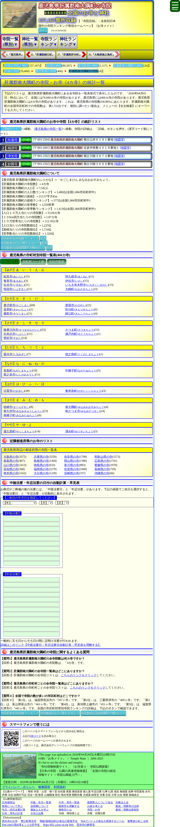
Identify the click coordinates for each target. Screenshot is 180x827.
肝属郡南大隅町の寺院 (83, 71)
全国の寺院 (11, 71)
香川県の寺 (71, 465)
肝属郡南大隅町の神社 (128, 65)
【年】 (19, 503)
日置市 (14, 390)
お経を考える (95, 806)
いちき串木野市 (86, 284)
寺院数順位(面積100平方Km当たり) (23, 247)
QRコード (35, 736)
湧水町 (79, 431)
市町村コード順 (33, 261)
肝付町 (79, 309)
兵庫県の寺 (41, 456)
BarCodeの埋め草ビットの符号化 (21, 824)
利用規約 (60, 787)
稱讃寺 (13, 148)
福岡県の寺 (41, 469)
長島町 (18, 370)
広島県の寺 (101, 460)
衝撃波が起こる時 (138, 821)
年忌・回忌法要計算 (13, 809)
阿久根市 (77, 276)
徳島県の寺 (41, 465)
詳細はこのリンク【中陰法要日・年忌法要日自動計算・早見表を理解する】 (50, 644)
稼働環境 (44, 787)
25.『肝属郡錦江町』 (43, 54)
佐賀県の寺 (71, 469)
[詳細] (26, 140)
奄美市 (14, 280)
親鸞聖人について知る (100, 802)
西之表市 (19, 374)
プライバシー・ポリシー (18, 787)
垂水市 (15, 354)
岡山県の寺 (71, 460)
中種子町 (81, 370)
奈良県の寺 (71, 456)
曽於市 (13, 337)
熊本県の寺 (11, 473)
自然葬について (39, 806)
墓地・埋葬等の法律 (127, 806)
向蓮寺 (13, 140)
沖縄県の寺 (101, 473)
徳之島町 (82, 354)
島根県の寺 (41, 460)
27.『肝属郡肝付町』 (69, 54)
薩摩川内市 (22, 329)
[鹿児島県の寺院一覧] (48, 128)
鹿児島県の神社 (88, 65)
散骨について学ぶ (12, 806)
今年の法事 (36, 813)
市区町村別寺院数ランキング (20, 238)
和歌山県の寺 (103, 456)
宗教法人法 (122, 802)
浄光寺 (13, 156)
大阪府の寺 (11, 456)
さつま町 (79, 329)
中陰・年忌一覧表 (40, 802)
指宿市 (15, 289)
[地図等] (119, 139)
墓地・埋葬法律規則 (127, 809)
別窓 (43, 238)
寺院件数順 (56, 261)
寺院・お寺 (93, 809)
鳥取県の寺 (11, 460)
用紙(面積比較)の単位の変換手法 (58, 821)
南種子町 (21, 415)
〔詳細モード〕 (11, 128)
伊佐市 (74, 280)
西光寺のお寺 (10, 821)
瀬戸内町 (81, 333)
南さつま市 (82, 411)
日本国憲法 (8, 802)
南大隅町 (85, 407)
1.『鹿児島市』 (15, 54)
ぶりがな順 (10, 261)
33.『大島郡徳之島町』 (102, 54)
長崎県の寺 (101, 469)
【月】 (45, 503)
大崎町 (79, 289)
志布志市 (15, 333)
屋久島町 (19, 431)
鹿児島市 (17, 305)
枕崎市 (17, 407)
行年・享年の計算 (12, 813)
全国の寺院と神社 (16, 65)
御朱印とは (65, 809)
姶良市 (14, 276)
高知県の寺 (11, 469)
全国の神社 (54, 65)
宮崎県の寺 (71, 473)
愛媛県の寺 (101, 465)
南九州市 (23, 411)
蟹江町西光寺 (28, 821)
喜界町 (17, 309)
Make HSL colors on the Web (58, 824)
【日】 (62, 503)
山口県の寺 (11, 465)
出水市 (14, 284)
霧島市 (15, 313)
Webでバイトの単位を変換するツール (102, 821)
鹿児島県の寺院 (46, 71)
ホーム (43, 30)
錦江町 (79, 313)
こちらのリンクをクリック (78, 675)
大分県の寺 (41, 473)
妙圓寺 (13, 164)
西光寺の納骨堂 (86, 824)
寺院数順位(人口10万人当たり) (20, 243)
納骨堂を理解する (69, 806)
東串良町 (83, 390)
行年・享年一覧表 (69, 802)
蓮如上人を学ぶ (39, 809)
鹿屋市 (75, 305)
